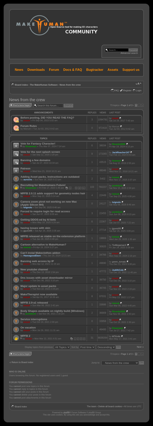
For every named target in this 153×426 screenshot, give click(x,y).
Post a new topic (21, 105)
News (19, 69)
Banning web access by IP (37, 261)
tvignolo (28, 207)
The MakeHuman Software (44, 85)
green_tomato (119, 261)
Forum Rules (28, 125)
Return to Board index (22, 362)
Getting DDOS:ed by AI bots (38, 219)
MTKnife (116, 336)
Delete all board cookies (110, 406)
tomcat (115, 177)
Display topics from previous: (47, 347)
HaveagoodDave (32, 255)
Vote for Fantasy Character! (37, 143)
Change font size (138, 84)
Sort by (83, 347)
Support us (130, 69)
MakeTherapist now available (38, 294)
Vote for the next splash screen (40, 151)
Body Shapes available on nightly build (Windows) (52, 310)
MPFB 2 (25, 335)
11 (84, 188)
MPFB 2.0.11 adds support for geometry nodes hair (52, 193)
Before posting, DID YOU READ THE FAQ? (47, 117)
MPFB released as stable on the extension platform (52, 236)
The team (91, 406)
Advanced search (129, 53)
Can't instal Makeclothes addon (40, 252)
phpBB (66, 412)
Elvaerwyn (31, 146)
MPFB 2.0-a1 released (34, 302)
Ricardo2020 (118, 144)
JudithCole (118, 270)
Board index (21, 85)
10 (80, 188)
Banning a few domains (35, 160)
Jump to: (95, 362)
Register (127, 90)
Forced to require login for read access (45, 211)
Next (139, 347)
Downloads (36, 69)
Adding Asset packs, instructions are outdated (49, 176)
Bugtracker (94, 69)
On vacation (28, 327)
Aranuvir (116, 160)
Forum (54, 69)
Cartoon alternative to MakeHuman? (43, 244)
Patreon (25, 168)
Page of (126, 105)
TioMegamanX (119, 245)
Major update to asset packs (38, 286)
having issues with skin (35, 227)
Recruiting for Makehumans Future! (43, 185)
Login (138, 90)
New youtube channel (34, 269)
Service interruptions (33, 319)
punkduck (117, 185)
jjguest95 (28, 230)
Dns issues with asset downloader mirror (46, 277)
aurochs (28, 179)
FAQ (116, 90)
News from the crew (70, 85)
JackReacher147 (120, 152)
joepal (27, 120)
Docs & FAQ (72, 69)
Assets (113, 69)
